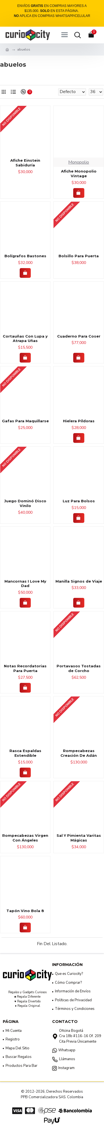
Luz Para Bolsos (79, 501)
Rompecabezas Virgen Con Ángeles (25, 837)
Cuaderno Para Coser (78, 336)
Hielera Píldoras (79, 421)
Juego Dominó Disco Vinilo (25, 503)
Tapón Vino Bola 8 (25, 910)
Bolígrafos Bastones (25, 256)
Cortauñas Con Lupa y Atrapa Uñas (25, 338)
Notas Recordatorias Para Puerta (25, 668)
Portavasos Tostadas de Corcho (79, 668)
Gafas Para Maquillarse (25, 421)
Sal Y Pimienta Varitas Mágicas (79, 837)
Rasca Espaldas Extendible (25, 753)
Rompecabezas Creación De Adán (78, 753)
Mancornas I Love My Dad (25, 583)
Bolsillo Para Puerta (79, 256)
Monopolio (78, 162)
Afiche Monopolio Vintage (79, 173)
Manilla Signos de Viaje (78, 581)
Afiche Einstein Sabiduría (25, 162)
